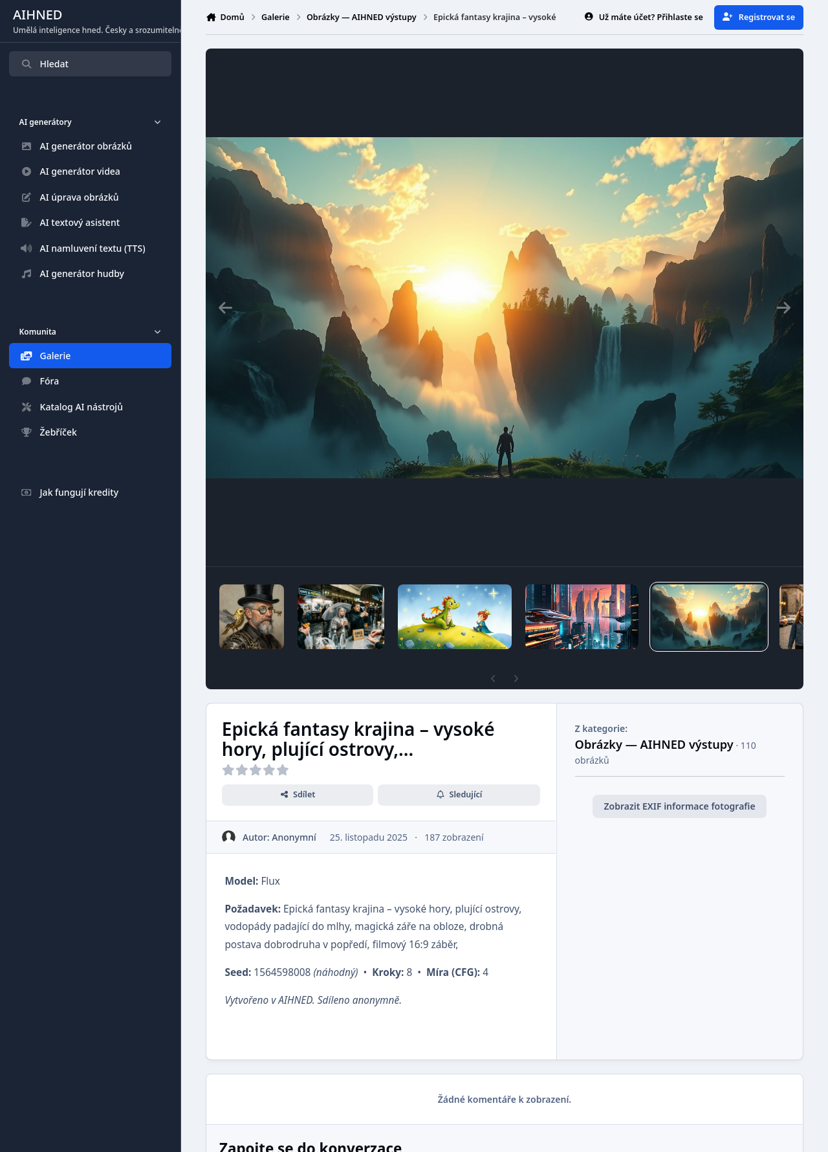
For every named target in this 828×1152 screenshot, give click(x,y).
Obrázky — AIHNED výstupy (654, 744)
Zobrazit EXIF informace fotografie (680, 806)
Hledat (45, 64)
